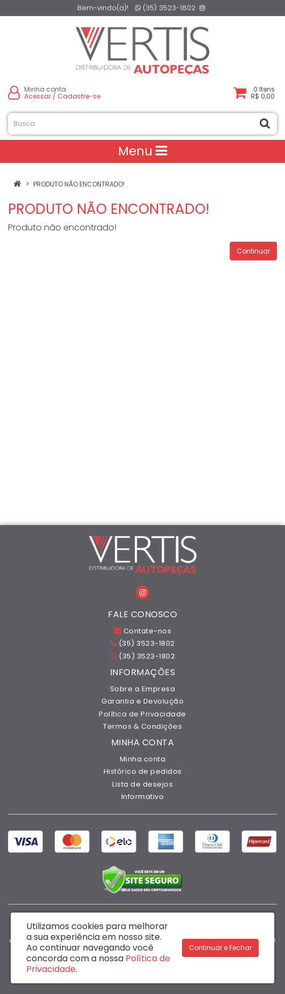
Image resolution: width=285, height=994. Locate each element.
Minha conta (143, 759)
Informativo (142, 796)
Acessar (37, 96)
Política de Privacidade (142, 714)
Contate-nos (143, 631)
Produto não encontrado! (79, 184)
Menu (142, 151)
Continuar (253, 251)
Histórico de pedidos (143, 771)
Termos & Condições (142, 726)
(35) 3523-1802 (165, 8)
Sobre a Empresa (143, 689)
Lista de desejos (142, 784)
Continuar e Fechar (220, 947)
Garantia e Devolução (142, 701)
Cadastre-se (78, 96)
